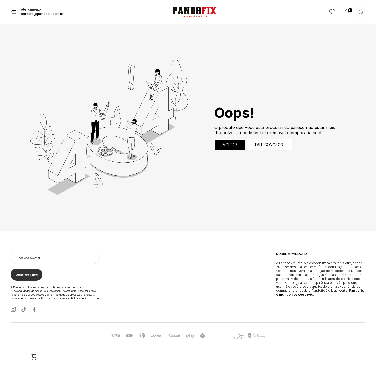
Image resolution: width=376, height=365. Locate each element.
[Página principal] (194, 12)
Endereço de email (29, 258)
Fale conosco (269, 145)
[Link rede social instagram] (13, 309)
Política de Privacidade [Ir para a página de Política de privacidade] (85, 298)
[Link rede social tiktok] (23, 309)
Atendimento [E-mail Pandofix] (42, 12)
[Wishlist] (346, 12)
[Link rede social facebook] (34, 309)
